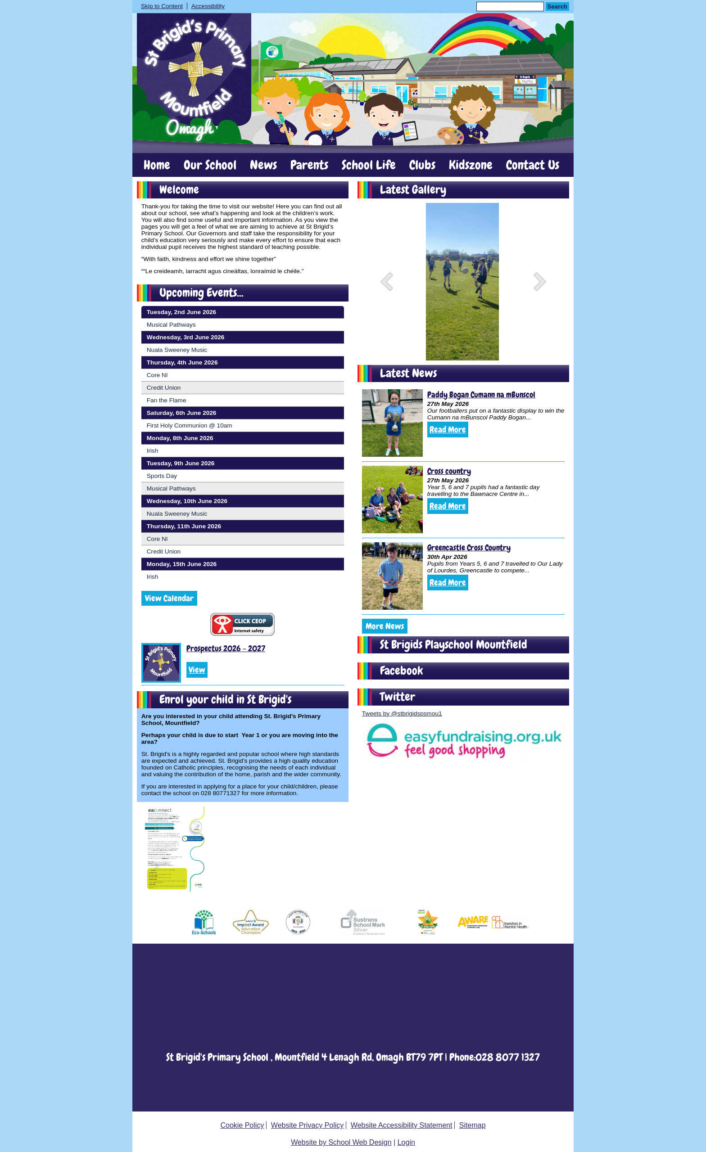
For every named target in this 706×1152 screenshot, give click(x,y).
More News (385, 626)
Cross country (449, 471)
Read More (448, 429)
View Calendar (169, 598)
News (263, 165)
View (197, 669)
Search (557, 6)
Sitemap (472, 1125)
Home (157, 165)
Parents (309, 165)
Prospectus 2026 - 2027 (225, 648)
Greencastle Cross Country (469, 547)
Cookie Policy (242, 1125)
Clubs (422, 165)
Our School (210, 165)
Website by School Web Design (341, 1142)
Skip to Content (162, 6)
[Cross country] (392, 499)
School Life (369, 165)
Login (406, 1142)
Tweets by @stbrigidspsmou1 (402, 713)
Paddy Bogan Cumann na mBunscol (481, 394)
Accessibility (208, 6)
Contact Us (532, 165)
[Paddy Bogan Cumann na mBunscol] (392, 423)
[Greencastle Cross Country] (392, 576)
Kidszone (471, 165)
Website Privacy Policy (307, 1125)
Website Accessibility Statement (402, 1125)
